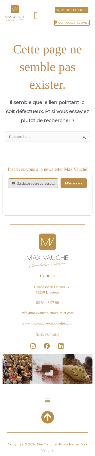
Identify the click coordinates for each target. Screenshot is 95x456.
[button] (36, 15)
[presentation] (46, 200)
